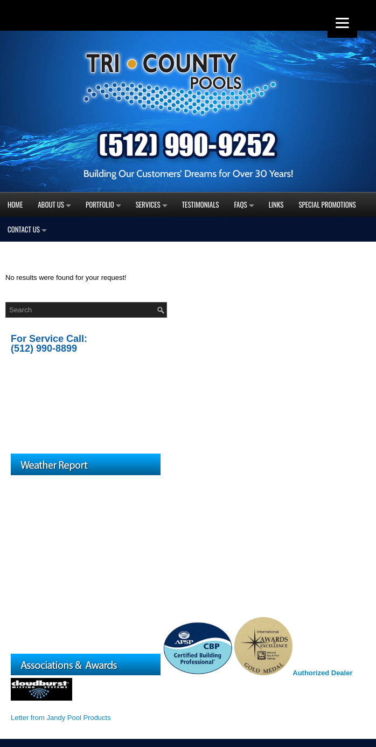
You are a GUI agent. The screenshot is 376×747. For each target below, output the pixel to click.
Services (148, 204)
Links (276, 204)
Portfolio (100, 204)
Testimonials (200, 204)
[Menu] (342, 23)
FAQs (240, 204)
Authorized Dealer (322, 673)
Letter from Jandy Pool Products (61, 718)
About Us (51, 204)
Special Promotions (327, 204)
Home (15, 204)
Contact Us (24, 229)
